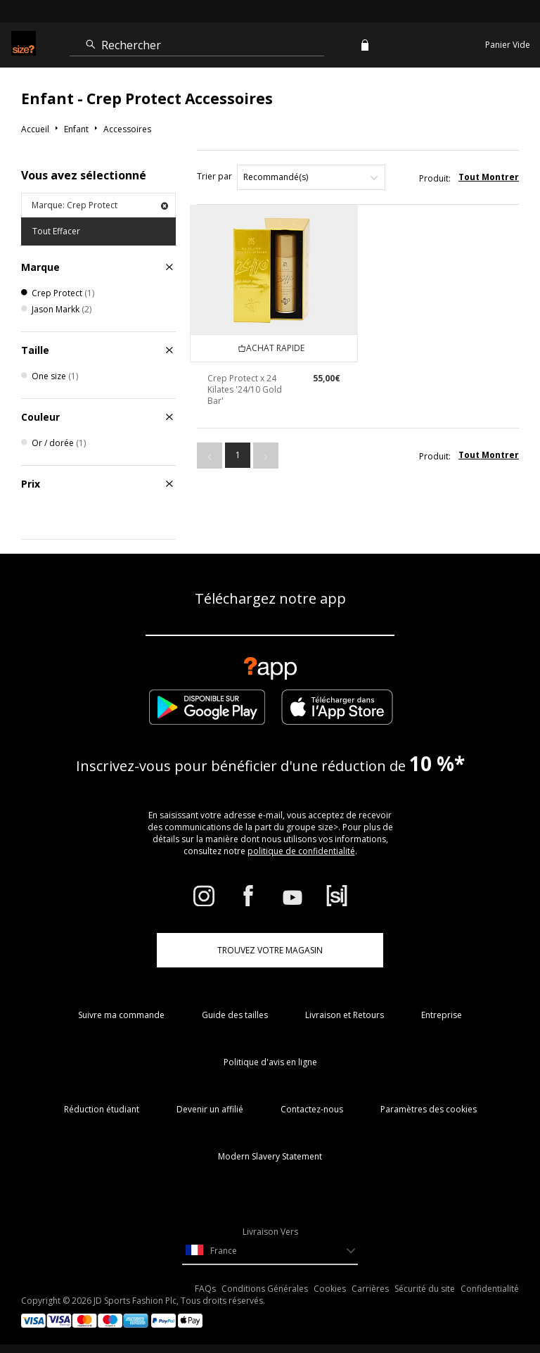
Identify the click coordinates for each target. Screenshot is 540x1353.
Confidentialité (490, 1289)
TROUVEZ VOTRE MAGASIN (270, 950)
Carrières (370, 1289)
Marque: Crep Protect (100, 205)
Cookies (330, 1289)
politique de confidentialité (301, 851)
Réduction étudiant (101, 1109)
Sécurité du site (424, 1289)
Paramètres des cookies (428, 1109)
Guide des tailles (235, 1015)
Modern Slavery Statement (270, 1156)
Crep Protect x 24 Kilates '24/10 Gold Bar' (244, 389)
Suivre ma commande (121, 1015)
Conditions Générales (264, 1289)
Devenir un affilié (209, 1109)
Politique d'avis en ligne (270, 1062)
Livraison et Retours (344, 1015)
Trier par (214, 176)
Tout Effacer (56, 231)
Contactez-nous (312, 1109)
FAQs (205, 1289)
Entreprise (441, 1015)
